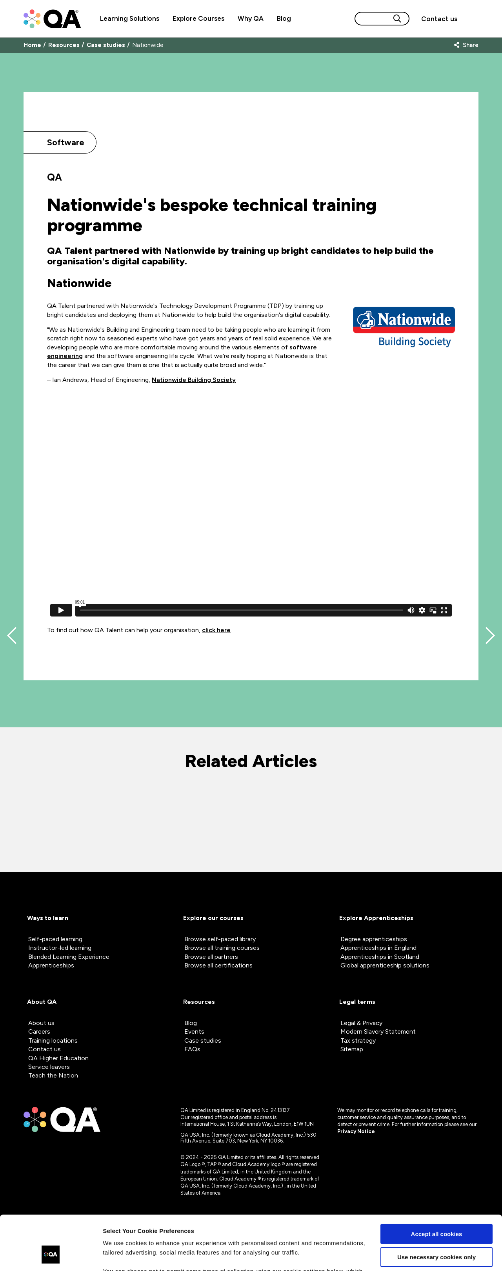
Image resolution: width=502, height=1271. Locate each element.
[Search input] (372, 18)
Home (32, 45)
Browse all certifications (218, 965)
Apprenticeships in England (378, 947)
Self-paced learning (55, 939)
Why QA (251, 18)
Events (194, 1031)
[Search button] (397, 18)
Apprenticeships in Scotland (379, 956)
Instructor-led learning (59, 947)
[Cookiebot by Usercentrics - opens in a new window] (50, 1256)
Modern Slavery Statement (378, 1031)
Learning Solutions (129, 18)
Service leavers (49, 1066)
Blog (284, 18)
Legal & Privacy (361, 1023)
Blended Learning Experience (68, 956)
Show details (121, 1255)
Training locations (53, 1040)
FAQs (192, 1049)
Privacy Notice (356, 1131)
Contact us (439, 19)
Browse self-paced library (220, 939)
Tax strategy (358, 1040)
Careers (39, 1031)
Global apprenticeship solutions (384, 965)
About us (41, 1023)
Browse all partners (211, 956)
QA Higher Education (58, 1058)
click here (216, 630)
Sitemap (351, 1049)
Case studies (106, 45)
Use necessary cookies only (436, 1210)
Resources (64, 45)
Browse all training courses (222, 947)
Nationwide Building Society (194, 379)
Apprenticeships (51, 965)
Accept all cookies (436, 1187)
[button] (439, 19)
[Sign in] (471, 19)
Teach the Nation (53, 1075)
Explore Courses (198, 18)
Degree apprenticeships (373, 939)
